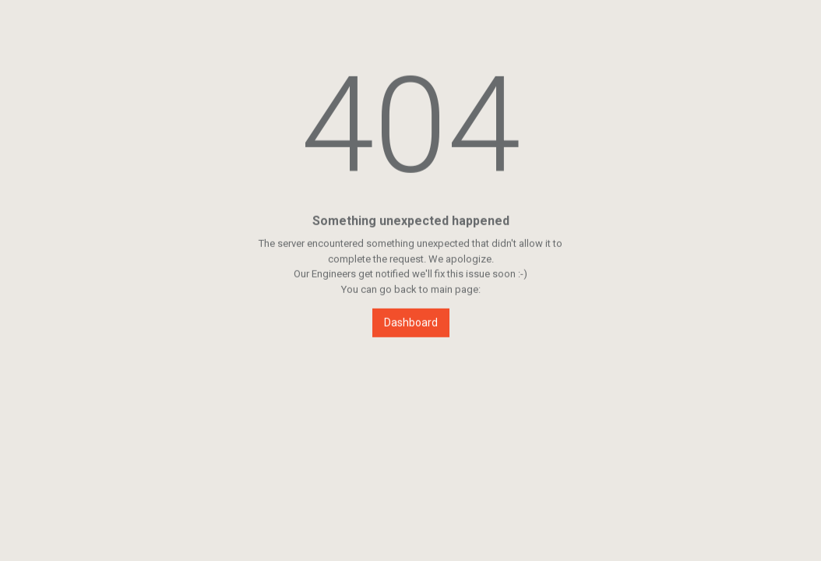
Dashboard (411, 322)
